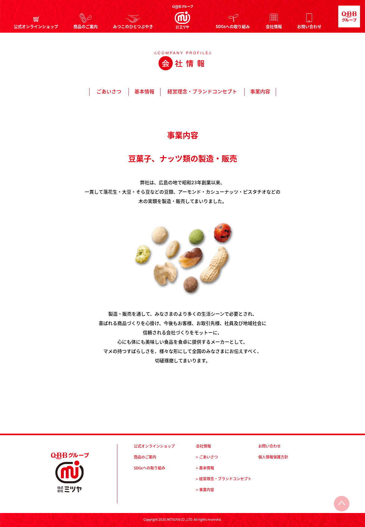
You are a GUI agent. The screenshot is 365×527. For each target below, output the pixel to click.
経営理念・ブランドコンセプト (202, 91)
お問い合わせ (309, 25)
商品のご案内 (85, 25)
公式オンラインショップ (36, 25)
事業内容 (260, 91)
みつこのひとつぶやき (133, 25)
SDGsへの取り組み (233, 25)
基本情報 (144, 91)
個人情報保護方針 (273, 457)
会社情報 (274, 25)
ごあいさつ (108, 91)
